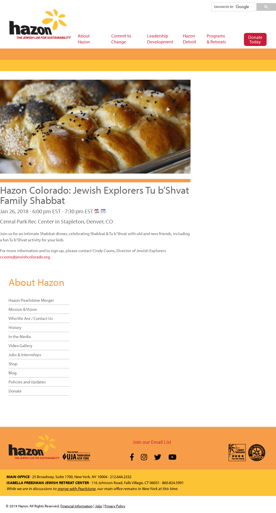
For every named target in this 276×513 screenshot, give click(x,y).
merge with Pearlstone (76, 488)
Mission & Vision (23, 309)
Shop (13, 363)
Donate (15, 391)
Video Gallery (20, 345)
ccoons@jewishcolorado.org (25, 256)
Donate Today (255, 39)
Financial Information (76, 506)
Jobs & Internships (25, 354)
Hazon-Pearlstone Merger (31, 300)
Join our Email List (152, 442)
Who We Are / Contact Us (31, 318)
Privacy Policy (114, 506)
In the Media (20, 336)
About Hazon (36, 281)
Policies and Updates (27, 382)
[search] (233, 7)
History (15, 327)
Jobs (98, 506)
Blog (12, 372)
